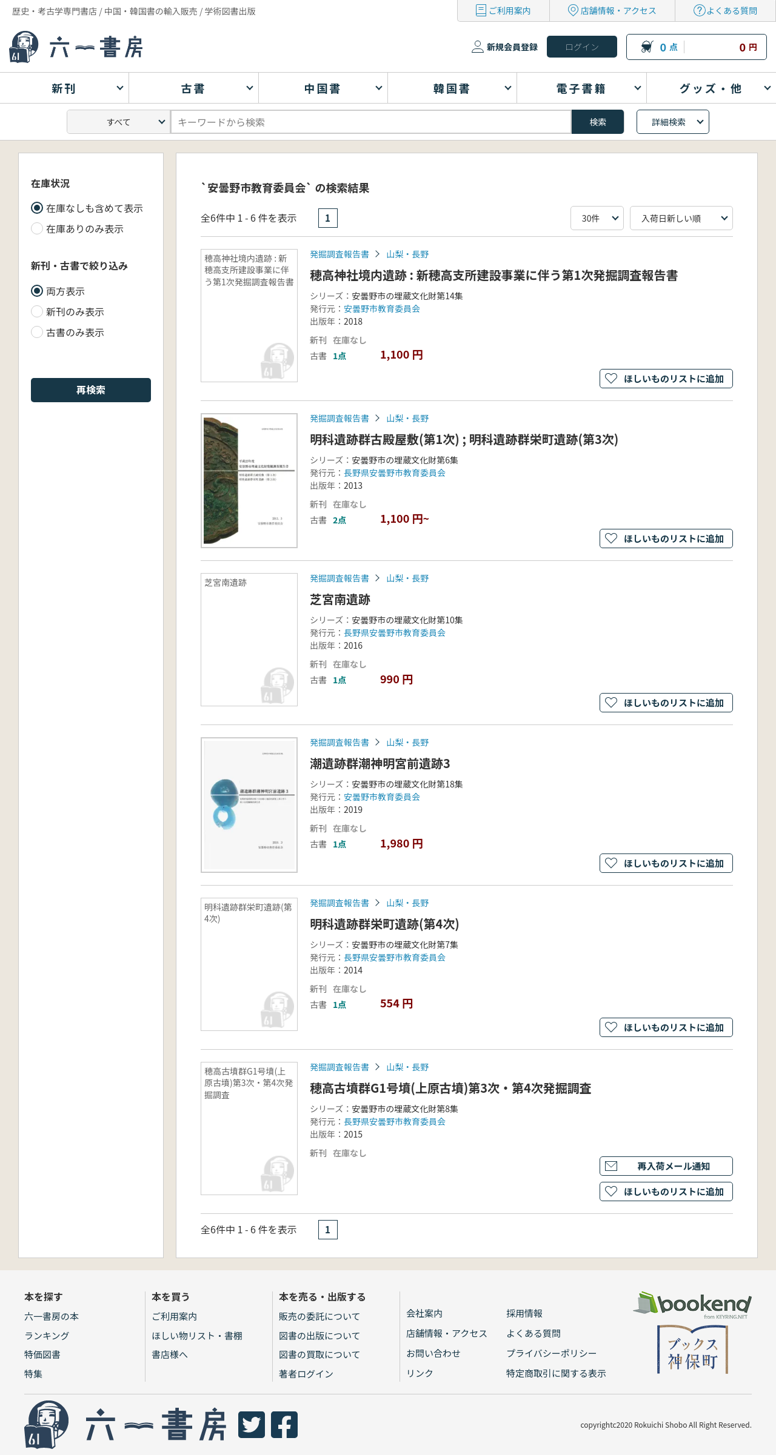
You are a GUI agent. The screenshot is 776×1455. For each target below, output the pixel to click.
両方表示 (65, 290)
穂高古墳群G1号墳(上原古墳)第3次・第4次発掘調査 (451, 1087)
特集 (33, 1373)
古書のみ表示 (75, 332)
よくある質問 (731, 10)
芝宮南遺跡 (340, 599)
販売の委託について (320, 1316)
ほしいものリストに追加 (674, 378)
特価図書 (42, 1354)
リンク (419, 1373)
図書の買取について (320, 1354)
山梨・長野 (407, 254)
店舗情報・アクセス (619, 10)
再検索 (90, 389)
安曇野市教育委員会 (382, 308)
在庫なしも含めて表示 (94, 208)
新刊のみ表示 (75, 311)
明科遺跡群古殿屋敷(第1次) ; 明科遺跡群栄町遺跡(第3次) (464, 439)
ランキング (47, 1335)
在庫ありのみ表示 (85, 228)
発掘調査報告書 (339, 254)
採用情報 (524, 1313)
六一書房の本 (51, 1316)
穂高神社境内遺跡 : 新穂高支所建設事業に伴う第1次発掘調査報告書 (494, 274)
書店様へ (170, 1354)
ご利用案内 (510, 10)
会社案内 (424, 1313)
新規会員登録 (512, 47)
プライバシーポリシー (551, 1353)
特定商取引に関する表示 (556, 1373)
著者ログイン (306, 1373)
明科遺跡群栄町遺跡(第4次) (385, 923)
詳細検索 (669, 122)
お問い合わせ (433, 1353)
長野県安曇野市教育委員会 (395, 472)
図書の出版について (320, 1335)
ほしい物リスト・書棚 (197, 1335)
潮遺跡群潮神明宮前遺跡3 (380, 763)
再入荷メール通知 (673, 1165)
